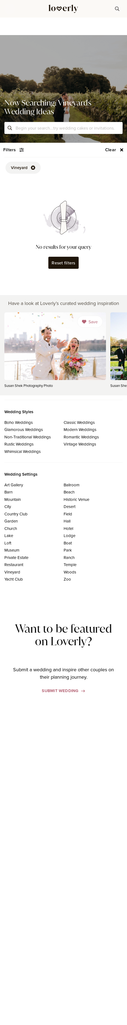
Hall (67, 521)
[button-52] (23, 168)
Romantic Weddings (81, 437)
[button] (9, 8)
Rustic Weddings (19, 444)
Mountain (12, 499)
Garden (11, 521)
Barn (8, 492)
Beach (69, 492)
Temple (70, 564)
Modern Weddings (80, 429)
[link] (55, 351)
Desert (69, 506)
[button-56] (114, 150)
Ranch (69, 557)
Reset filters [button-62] (63, 263)
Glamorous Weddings (23, 429)
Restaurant (13, 564)
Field (68, 514)
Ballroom (71, 485)
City (7, 506)
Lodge (69, 535)
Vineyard (12, 572)
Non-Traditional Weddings (27, 437)
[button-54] (13, 150)
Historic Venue (76, 499)
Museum (11, 550)
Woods (70, 572)
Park (68, 550)
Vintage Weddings (80, 444)
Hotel (68, 528)
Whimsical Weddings (22, 451)
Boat (68, 543)
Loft (7, 543)
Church (10, 528)
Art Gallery (13, 485)
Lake (8, 535)
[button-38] (117, 8)
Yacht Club (13, 579)
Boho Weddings (18, 422)
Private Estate (16, 557)
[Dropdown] (90, 322)
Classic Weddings (79, 422)
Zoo (67, 579)
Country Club (16, 514)
